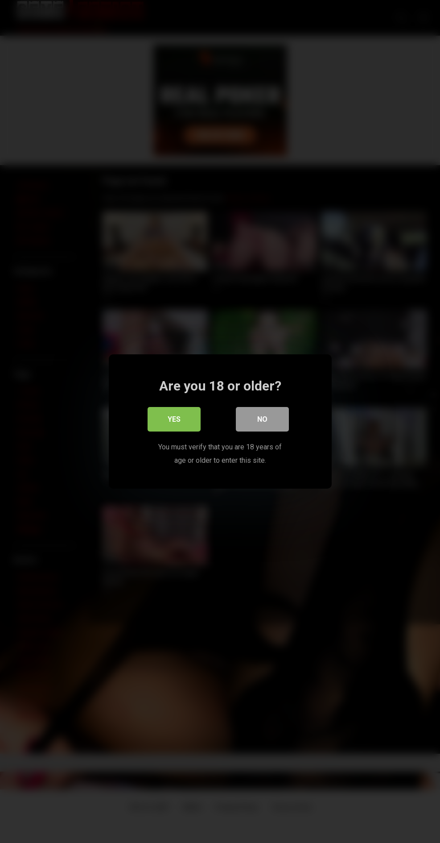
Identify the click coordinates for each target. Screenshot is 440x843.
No (262, 419)
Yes (174, 419)
